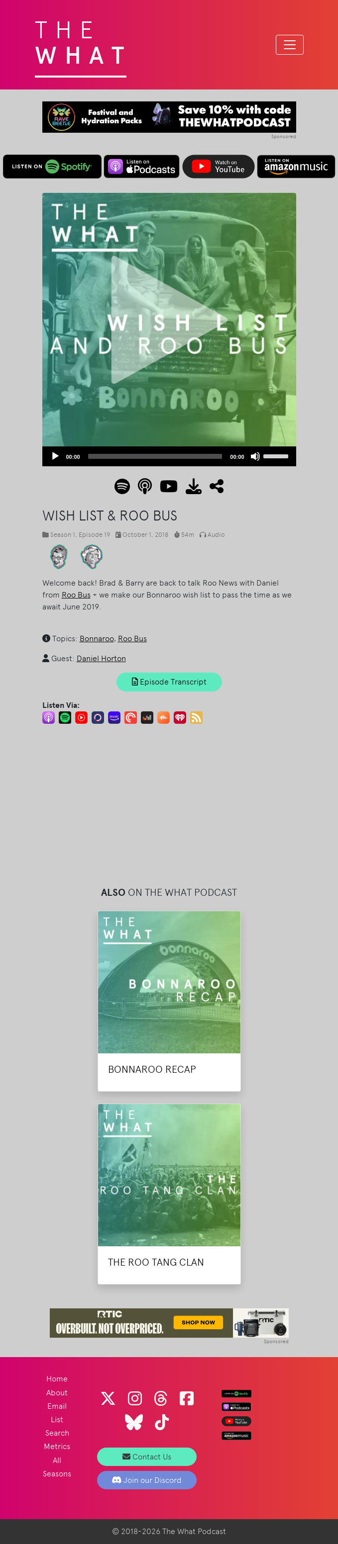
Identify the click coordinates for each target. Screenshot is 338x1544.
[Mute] (255, 456)
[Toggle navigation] (290, 45)
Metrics (57, 1446)
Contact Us (146, 1456)
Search (57, 1433)
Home (57, 1378)
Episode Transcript (169, 681)
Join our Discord (147, 1480)
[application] (169, 456)
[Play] (55, 456)
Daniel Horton (101, 658)
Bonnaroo (97, 638)
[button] (213, 489)
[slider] (155, 456)
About (57, 1392)
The (83, 40)
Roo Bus (76, 595)
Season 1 (62, 534)
